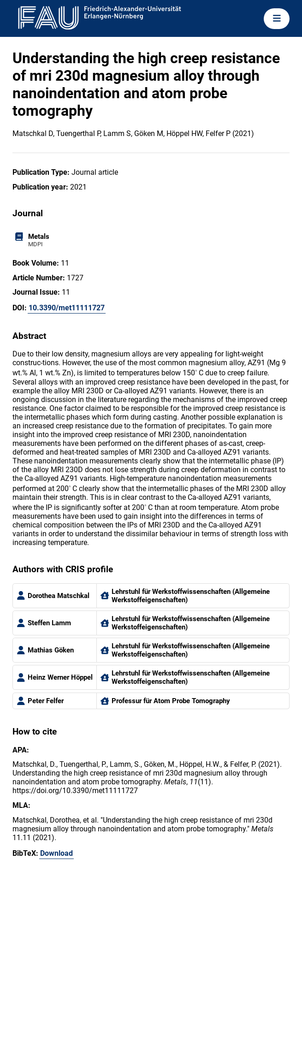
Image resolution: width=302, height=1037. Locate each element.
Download (56, 853)
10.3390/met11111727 (67, 307)
